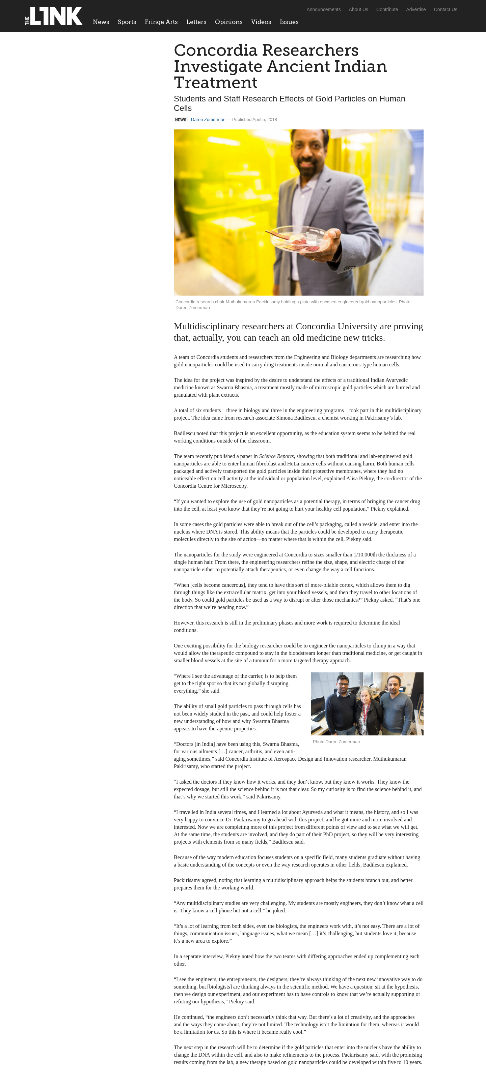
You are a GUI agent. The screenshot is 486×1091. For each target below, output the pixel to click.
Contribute (387, 9)
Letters (196, 22)
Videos (261, 22)
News (101, 22)
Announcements (323, 9)
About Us (359, 9)
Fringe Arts (161, 22)
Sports (127, 22)
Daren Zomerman (208, 119)
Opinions (229, 22)
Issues (289, 22)
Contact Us (445, 9)
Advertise (416, 9)
